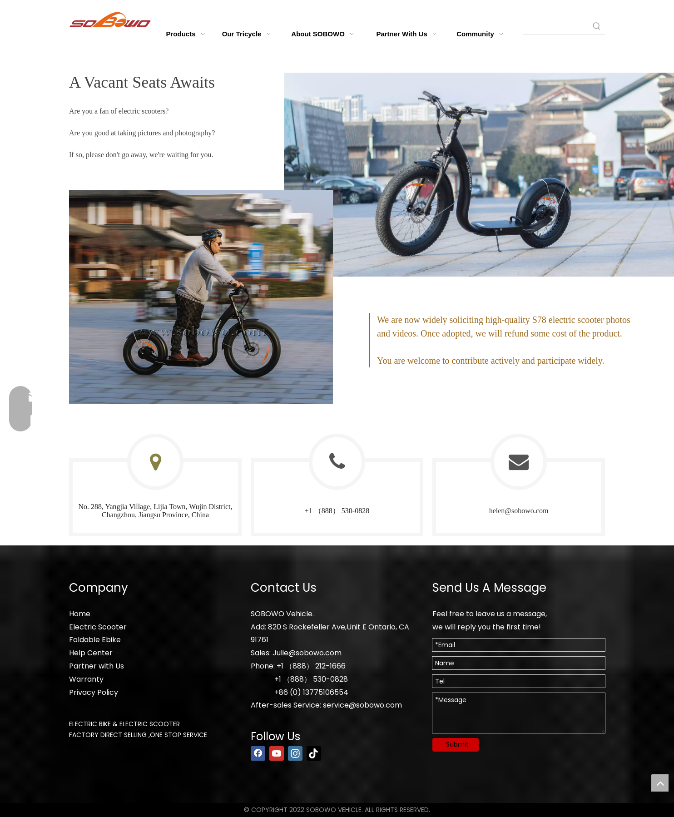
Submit (457, 744)
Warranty (86, 679)
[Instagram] (295, 753)
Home (79, 614)
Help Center (91, 653)
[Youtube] (276, 753)
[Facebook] (258, 753)
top (660, 783)
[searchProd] (556, 26)
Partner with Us (96, 666)
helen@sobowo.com (519, 511)
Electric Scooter (98, 627)
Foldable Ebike (95, 639)
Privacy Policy (93, 692)
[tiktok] (314, 753)
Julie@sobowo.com (307, 653)
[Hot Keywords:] (597, 26)
